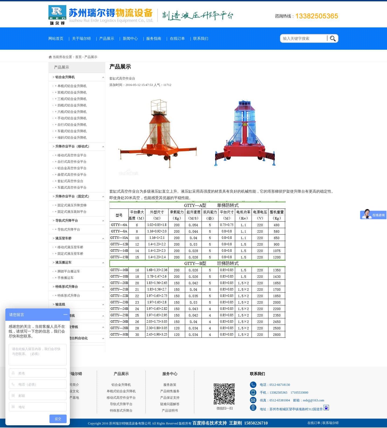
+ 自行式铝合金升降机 (71, 125)
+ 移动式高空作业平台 (71, 155)
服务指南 (153, 39)
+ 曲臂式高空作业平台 (71, 175)
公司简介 (72, 385)
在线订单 (177, 39)
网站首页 (55, 39)
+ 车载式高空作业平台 (71, 187)
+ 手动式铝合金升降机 (71, 118)
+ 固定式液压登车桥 (69, 254)
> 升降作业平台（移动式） (72, 146)
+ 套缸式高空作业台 (69, 181)
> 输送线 (59, 304)
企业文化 (72, 391)
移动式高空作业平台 (121, 398)
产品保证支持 (170, 398)
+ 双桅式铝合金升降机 (71, 92)
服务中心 (169, 374)
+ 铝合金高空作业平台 (71, 168)
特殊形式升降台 (121, 410)
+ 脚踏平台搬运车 (67, 271)
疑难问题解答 (170, 404)
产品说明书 (170, 410)
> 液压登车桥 (62, 238)
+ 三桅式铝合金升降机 (71, 99)
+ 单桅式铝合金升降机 (71, 86)
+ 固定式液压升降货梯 (71, 205)
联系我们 (200, 39)
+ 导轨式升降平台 (67, 229)
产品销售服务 (170, 391)
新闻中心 (130, 39)
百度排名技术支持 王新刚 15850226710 (230, 423)
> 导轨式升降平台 (65, 220)
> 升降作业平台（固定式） (72, 196)
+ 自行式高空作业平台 (71, 162)
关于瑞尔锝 (81, 39)
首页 (78, 57)
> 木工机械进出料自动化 (70, 338)
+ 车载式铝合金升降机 (71, 131)
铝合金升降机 (121, 385)
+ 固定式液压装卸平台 (71, 212)
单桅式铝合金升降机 (121, 391)
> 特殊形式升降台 (65, 287)
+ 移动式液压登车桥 (69, 247)
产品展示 (106, 39)
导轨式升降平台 (121, 404)
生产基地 (72, 398)
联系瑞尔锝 (330, 423)
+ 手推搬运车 (64, 278)
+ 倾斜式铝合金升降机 (71, 137)
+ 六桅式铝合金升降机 (71, 112)
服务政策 (169, 385)
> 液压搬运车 (62, 262)
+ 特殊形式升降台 (67, 295)
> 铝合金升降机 (64, 77)
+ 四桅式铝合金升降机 (71, 105)
